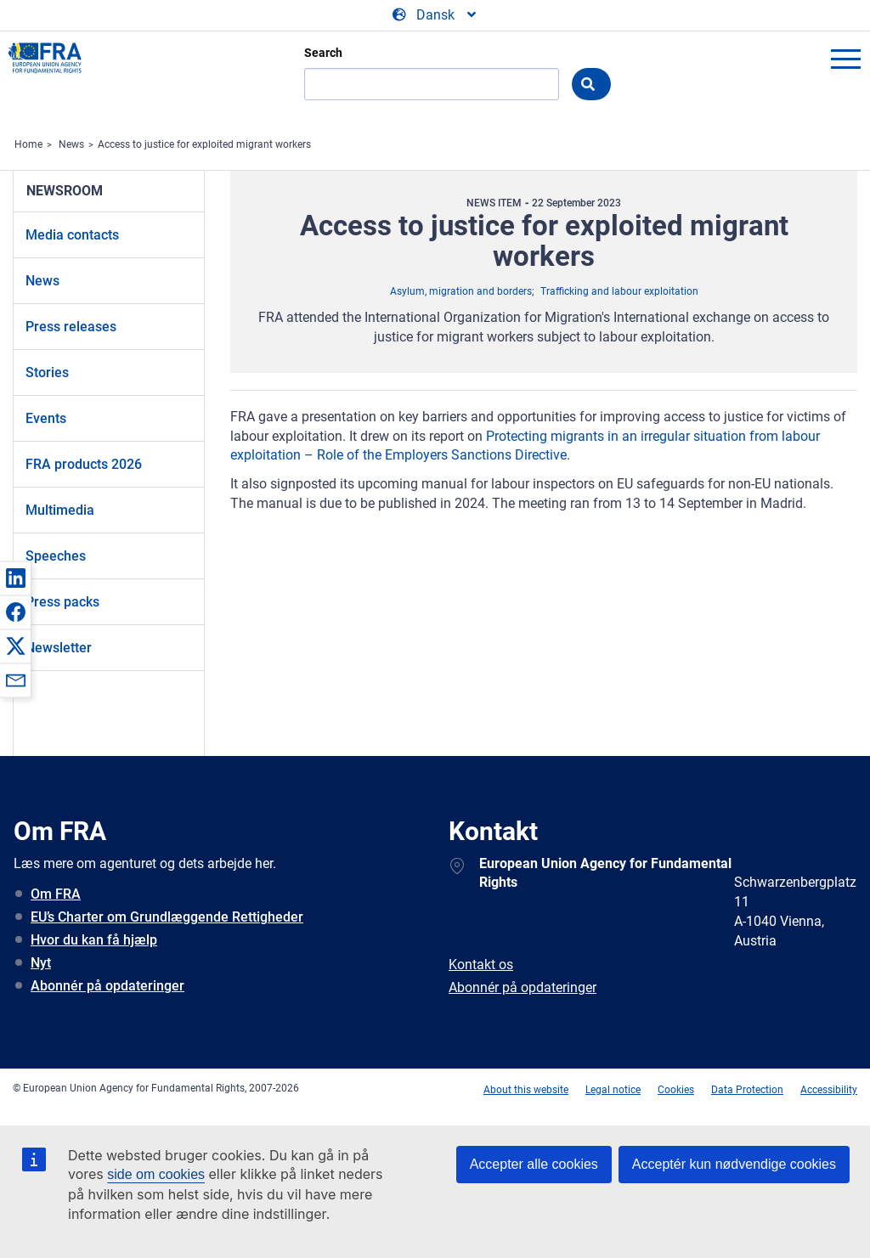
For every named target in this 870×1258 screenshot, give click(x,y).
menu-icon (845, 58)
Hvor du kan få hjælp (94, 940)
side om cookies (156, 1174)
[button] (15, 578)
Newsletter (58, 648)
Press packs (62, 602)
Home (28, 144)
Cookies (676, 1090)
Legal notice (613, 1090)
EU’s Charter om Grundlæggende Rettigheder (167, 917)
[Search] (431, 84)
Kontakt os (481, 964)
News (71, 144)
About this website (525, 1090)
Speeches (55, 556)
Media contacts (72, 235)
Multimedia (59, 510)
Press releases (70, 327)
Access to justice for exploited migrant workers (204, 144)
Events (45, 418)
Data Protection (747, 1090)
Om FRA (56, 894)
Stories (47, 372)
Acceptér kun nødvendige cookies (734, 1164)
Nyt (41, 963)
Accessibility (828, 1090)
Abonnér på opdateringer (107, 986)
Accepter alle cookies (534, 1164)
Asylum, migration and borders (461, 291)
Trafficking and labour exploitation (619, 291)
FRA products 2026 (83, 464)
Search (323, 52)
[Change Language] (435, 15)
